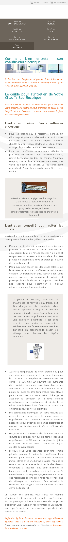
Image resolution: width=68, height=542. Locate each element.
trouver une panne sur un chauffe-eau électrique (27, 524)
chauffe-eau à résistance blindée (39, 133)
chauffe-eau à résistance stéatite (40, 151)
